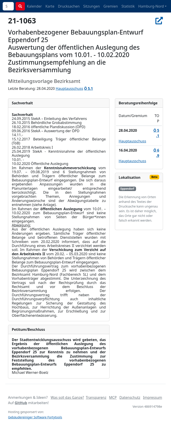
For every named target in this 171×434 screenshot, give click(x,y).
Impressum (152, 397)
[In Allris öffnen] (159, 20)
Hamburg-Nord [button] (151, 6)
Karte (49, 6)
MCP (113, 397)
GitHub (21, 402)
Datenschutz (129, 397)
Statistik (128, 6)
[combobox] (8, 6)
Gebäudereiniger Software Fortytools (35, 417)
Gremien (110, 6)
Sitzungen (91, 6)
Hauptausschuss (69, 88)
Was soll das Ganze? (67, 397)
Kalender (34, 6)
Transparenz (96, 397)
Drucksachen (69, 6)
